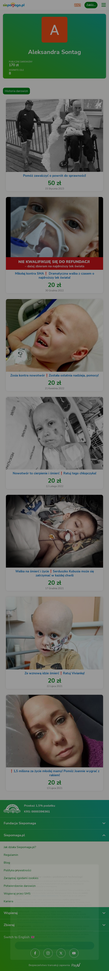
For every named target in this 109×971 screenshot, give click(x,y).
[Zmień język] (10, 859)
